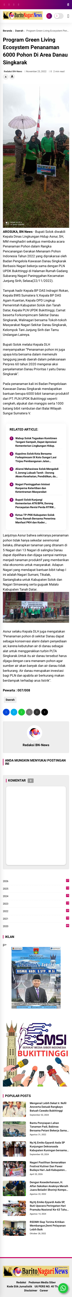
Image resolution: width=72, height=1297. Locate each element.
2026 (36, 881)
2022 (36, 911)
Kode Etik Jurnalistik (19, 1286)
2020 (36, 926)
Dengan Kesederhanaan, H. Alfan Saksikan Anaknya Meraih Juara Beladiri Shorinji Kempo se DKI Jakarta (49, 1186)
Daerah (19, 30)
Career (44, 1290)
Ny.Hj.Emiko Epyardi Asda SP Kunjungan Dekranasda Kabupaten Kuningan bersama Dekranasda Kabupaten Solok (48, 1146)
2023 (36, 904)
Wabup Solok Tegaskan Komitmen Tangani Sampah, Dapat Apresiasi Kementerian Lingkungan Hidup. (36, 442)
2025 (36, 888)
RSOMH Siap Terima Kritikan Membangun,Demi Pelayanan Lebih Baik (48, 1225)
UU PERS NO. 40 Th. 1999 (50, 1286)
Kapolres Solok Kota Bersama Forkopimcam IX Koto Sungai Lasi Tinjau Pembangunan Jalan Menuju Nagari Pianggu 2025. (35, 457)
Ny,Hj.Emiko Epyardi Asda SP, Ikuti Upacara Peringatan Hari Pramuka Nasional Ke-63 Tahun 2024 (49, 1206)
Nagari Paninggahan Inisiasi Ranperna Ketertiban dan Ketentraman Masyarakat (32, 488)
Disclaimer (30, 1290)
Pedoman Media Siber (42, 1282)
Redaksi (21, 1282)
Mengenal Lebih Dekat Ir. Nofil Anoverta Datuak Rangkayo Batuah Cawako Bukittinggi (48, 1107)
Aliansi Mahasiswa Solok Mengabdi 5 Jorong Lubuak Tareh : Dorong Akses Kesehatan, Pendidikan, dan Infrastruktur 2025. (37, 472)
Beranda (7, 30)
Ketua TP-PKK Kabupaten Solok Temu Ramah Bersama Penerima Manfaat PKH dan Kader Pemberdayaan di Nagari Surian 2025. (35, 518)
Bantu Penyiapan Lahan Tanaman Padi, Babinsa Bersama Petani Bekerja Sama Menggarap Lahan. (48, 1127)
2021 (36, 919)
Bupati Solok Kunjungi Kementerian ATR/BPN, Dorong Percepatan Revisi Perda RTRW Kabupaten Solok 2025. (34, 503)
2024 (36, 896)
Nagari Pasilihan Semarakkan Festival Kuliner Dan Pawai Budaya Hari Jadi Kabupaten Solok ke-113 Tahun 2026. (48, 1166)
